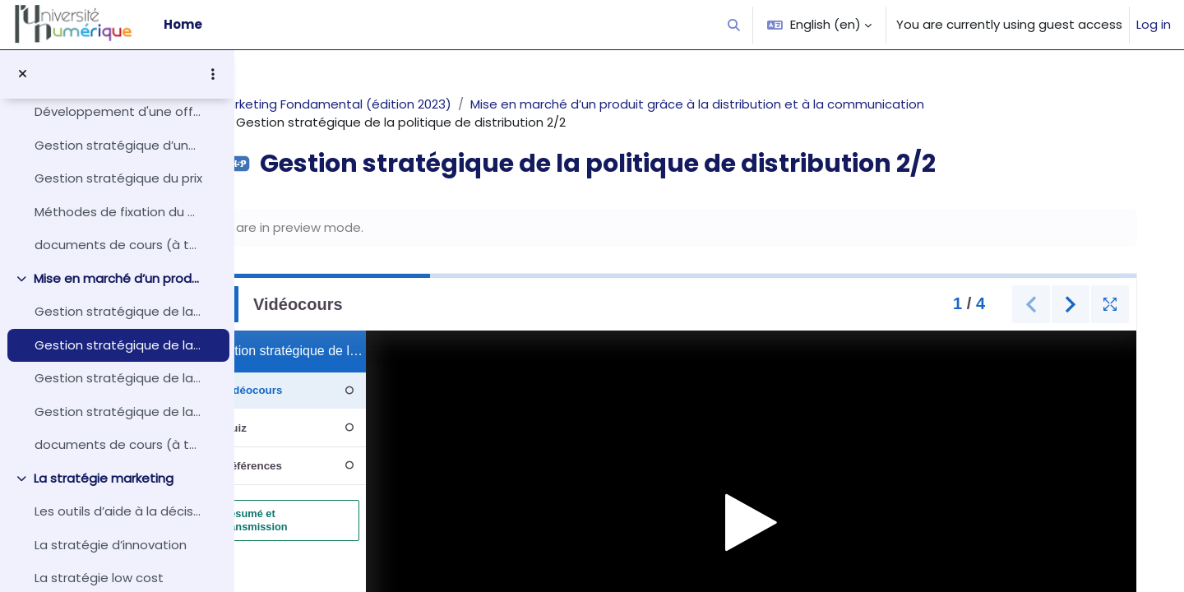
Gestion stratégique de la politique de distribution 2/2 (118, 345)
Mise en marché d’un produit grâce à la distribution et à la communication (118, 278)
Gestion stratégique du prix (118, 178)
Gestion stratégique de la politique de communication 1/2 (118, 377)
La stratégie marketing (103, 478)
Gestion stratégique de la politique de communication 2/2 (118, 411)
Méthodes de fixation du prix (118, 211)
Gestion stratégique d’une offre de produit (118, 145)
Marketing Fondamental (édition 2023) (383, 104)
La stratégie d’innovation (111, 544)
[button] (734, 24)
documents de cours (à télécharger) (118, 244)
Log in (1153, 24)
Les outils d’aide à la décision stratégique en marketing (118, 511)
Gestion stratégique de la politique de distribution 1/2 (118, 311)
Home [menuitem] (183, 24)
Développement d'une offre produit (118, 111)
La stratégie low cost (99, 577)
